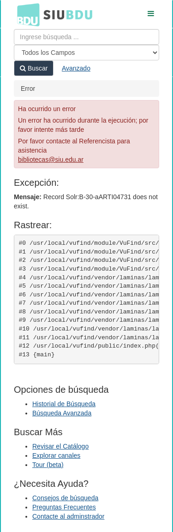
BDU (26, 14)
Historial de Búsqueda (63, 404)
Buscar (34, 68)
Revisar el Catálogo (60, 446)
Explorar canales (56, 455)
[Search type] (86, 52)
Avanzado (76, 68)
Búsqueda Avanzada (61, 413)
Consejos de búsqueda (65, 498)
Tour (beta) (48, 464)
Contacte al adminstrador (68, 516)
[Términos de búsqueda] (86, 37)
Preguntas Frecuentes (64, 507)
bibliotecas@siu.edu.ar (51, 159)
